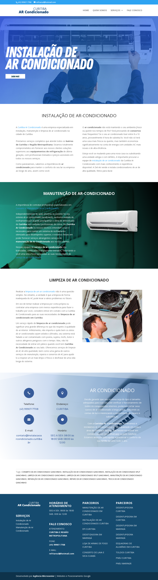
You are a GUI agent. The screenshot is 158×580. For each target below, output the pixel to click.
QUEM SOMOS (100, 10)
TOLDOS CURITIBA (125, 552)
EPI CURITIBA (88, 529)
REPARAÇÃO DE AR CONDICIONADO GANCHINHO (48, 479)
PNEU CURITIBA (123, 558)
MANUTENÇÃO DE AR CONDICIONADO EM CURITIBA (92, 511)
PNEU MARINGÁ (123, 563)
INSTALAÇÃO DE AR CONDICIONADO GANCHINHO (83, 472)
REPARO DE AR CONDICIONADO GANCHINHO (88, 479)
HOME (86, 10)
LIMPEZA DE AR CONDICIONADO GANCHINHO (47, 475)
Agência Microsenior (44, 576)
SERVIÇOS (115, 10)
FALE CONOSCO (134, 10)
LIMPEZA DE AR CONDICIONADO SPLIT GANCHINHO (88, 475)
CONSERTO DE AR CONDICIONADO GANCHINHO (41, 472)
